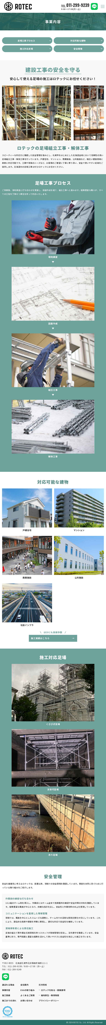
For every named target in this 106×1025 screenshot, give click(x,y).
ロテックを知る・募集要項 (53, 990)
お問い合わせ (26, 1000)
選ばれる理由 (8, 985)
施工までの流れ (9, 1000)
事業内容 (6, 990)
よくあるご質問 (27, 995)
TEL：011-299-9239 (12, 966)
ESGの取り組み (27, 990)
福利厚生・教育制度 (50, 995)
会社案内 (24, 985)
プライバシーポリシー (49, 1000)
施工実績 (6, 995)
